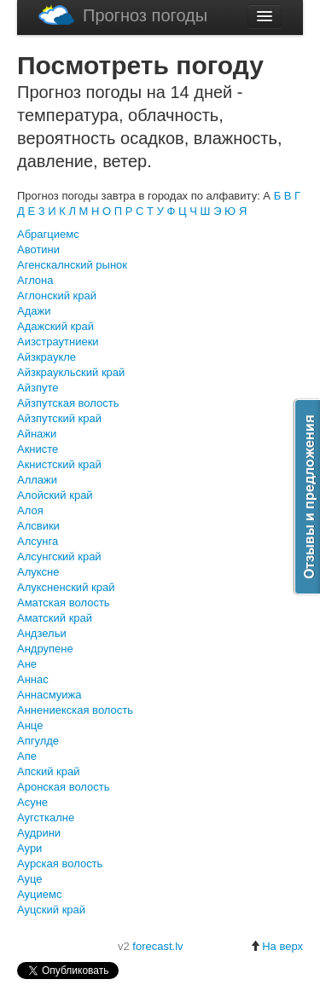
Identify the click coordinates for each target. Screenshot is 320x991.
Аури (29, 848)
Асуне (32, 802)
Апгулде (38, 740)
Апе (27, 756)
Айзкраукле (46, 357)
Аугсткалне (45, 817)
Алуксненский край (65, 587)
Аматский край (54, 617)
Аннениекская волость (75, 710)
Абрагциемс (48, 234)
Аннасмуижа (49, 694)
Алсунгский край (59, 556)
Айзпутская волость (68, 403)
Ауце (30, 878)
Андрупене (45, 648)
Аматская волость (63, 602)
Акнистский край (59, 464)
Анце (30, 725)
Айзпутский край (59, 418)
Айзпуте (37, 387)
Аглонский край (56, 295)
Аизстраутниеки (58, 341)
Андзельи (42, 633)
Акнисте (37, 449)
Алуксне (38, 571)
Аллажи (37, 479)
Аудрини (39, 832)
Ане (27, 664)
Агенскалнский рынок (72, 264)
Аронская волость (63, 786)
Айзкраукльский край (71, 372)
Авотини (38, 249)
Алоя (30, 510)
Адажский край (55, 326)
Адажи (33, 310)
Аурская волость (59, 863)
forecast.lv (157, 946)
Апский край (48, 771)
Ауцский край (51, 909)
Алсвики (38, 525)
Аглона (35, 280)
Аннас (33, 679)
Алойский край (55, 495)
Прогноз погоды (122, 15)
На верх (276, 946)
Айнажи (36, 433)
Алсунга (37, 541)
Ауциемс (39, 894)
